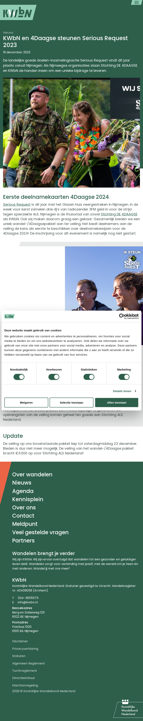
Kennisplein (27, 499)
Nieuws (21, 482)
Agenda (23, 491)
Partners (23, 540)
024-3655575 (28, 598)
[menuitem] (18, 12)
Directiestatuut (23, 678)
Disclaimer (20, 641)
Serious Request (17, 204)
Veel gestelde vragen (40, 532)
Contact (23, 516)
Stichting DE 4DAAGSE (119, 214)
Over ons (24, 507)
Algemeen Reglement (28, 663)
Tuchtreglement (24, 670)
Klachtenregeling (25, 685)
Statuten (18, 656)
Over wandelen (32, 474)
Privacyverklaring (25, 649)
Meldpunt (25, 524)
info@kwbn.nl (28, 602)
